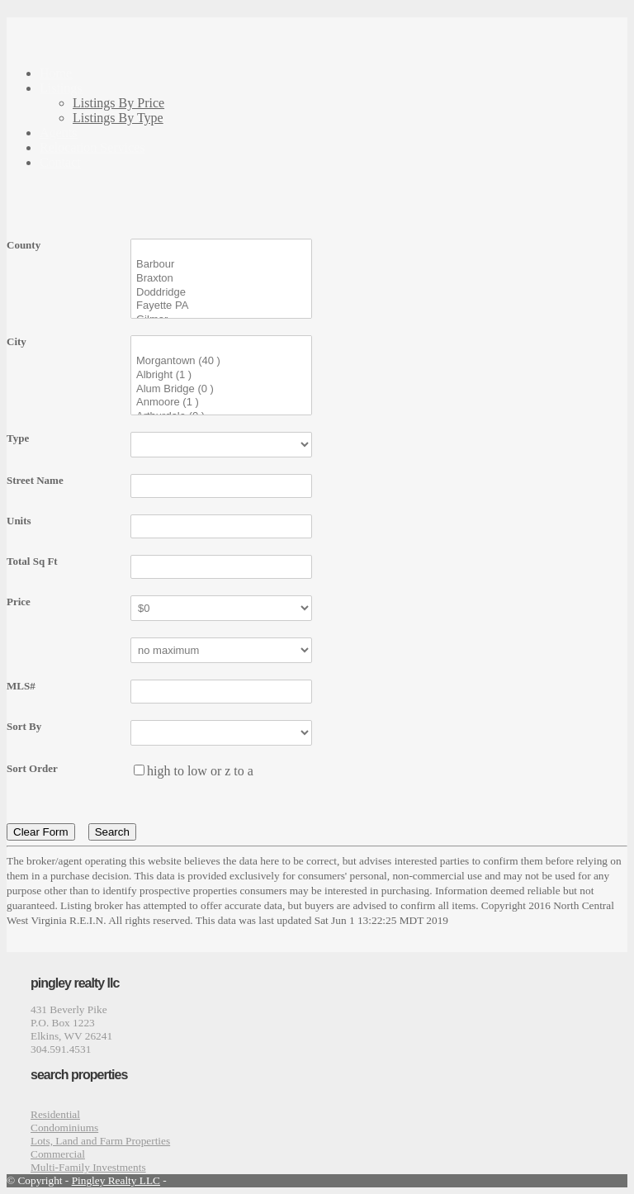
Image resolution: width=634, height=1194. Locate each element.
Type (18, 438)
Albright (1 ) (221, 375)
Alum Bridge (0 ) (221, 389)
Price (19, 601)
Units (19, 520)
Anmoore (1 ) (221, 403)
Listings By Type (118, 118)
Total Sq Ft (32, 561)
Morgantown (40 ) (221, 361)
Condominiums (64, 1127)
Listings (61, 88)
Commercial (58, 1154)
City (16, 341)
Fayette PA (221, 306)
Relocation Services (92, 147)
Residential (55, 1114)
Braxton (221, 279)
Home (56, 73)
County (23, 245)
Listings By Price (118, 103)
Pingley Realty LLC (116, 1180)
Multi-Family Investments (88, 1167)
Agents (58, 133)
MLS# (21, 686)
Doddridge (221, 293)
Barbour (221, 265)
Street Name (35, 480)
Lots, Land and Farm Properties (100, 1141)
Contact (60, 162)
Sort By (24, 726)
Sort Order (32, 768)
